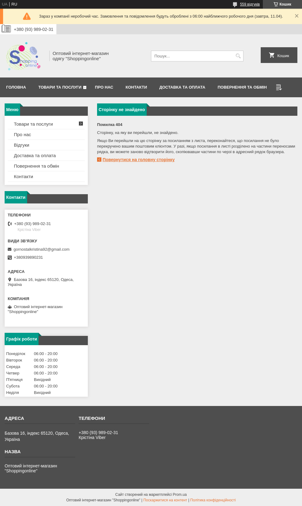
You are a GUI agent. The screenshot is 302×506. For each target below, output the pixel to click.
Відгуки (21, 145)
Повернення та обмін (36, 166)
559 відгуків (250, 4)
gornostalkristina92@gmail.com (42, 249)
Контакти (136, 87)
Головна (16, 87)
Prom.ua (180, 494)
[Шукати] (238, 56)
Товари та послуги (59, 87)
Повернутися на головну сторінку (139, 159)
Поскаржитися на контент (165, 500)
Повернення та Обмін (242, 87)
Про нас (104, 87)
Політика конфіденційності (213, 500)
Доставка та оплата (182, 87)
